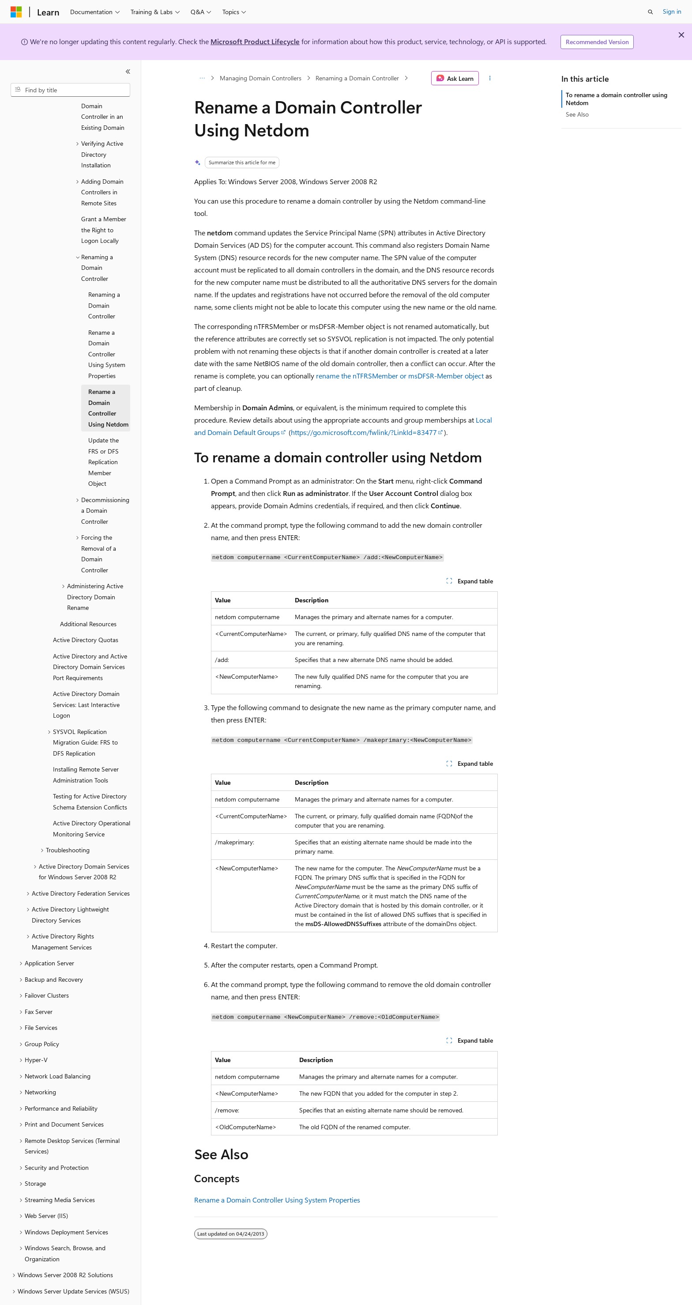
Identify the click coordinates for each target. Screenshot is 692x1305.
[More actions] (490, 78)
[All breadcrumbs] (202, 78)
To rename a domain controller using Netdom (616, 99)
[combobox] (70, 90)
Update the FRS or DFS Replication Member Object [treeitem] (103, 437)
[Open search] (650, 12)
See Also (577, 114)
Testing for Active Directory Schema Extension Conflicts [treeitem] (90, 777)
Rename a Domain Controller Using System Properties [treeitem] (106, 330)
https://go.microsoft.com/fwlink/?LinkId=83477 (364, 432)
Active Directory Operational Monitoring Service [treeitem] (91, 804)
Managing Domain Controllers (260, 78)
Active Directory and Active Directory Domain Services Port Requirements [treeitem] (90, 643)
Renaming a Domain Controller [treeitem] (104, 281)
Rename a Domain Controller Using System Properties (277, 1199)
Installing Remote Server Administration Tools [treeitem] (86, 750)
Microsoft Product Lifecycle (255, 41)
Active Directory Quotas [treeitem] (85, 615)
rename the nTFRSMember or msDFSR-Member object (400, 375)
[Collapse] (128, 71)
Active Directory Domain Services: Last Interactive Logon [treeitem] (86, 680)
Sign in (672, 11)
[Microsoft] (16, 12)
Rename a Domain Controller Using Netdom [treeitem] (108, 383)
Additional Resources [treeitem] (88, 599)
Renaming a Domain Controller (357, 78)
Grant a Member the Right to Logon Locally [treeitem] (103, 205)
